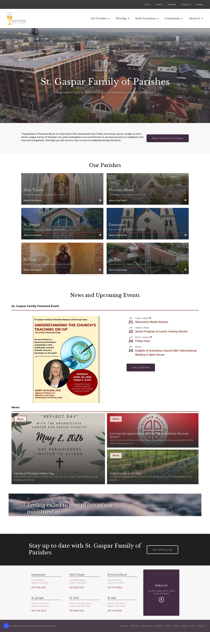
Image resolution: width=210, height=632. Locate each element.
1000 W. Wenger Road (80, 603)
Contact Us (186, 4)
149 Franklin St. (38, 580)
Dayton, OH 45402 (40, 583)
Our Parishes (100, 18)
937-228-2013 (38, 587)
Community (174, 18)
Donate (199, 4)
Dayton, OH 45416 (115, 583)
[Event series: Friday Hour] (151, 337)
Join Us (147, 4)
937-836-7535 (76, 610)
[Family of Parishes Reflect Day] (58, 448)
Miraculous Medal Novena (151, 321)
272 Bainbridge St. (77, 580)
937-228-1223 (76, 587)
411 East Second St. (40, 603)
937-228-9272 (38, 610)
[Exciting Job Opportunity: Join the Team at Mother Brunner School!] (152, 430)
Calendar (172, 4)
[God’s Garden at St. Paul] (152, 467)
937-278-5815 (114, 610)
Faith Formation (147, 18)
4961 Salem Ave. (114, 580)
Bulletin (159, 4)
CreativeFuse (52, 626)
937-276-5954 (114, 587)
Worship (122, 18)
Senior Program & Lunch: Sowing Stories (161, 331)
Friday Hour (142, 340)
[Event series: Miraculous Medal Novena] (150, 318)
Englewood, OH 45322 (79, 606)
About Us (196, 18)
